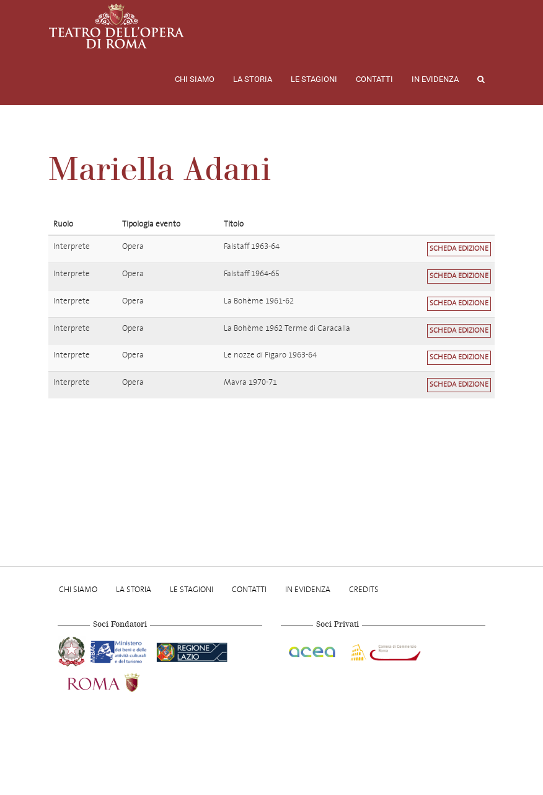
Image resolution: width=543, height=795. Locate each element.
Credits (364, 589)
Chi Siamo (194, 79)
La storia (252, 79)
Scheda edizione (459, 248)
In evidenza (435, 79)
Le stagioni (314, 79)
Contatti (374, 79)
